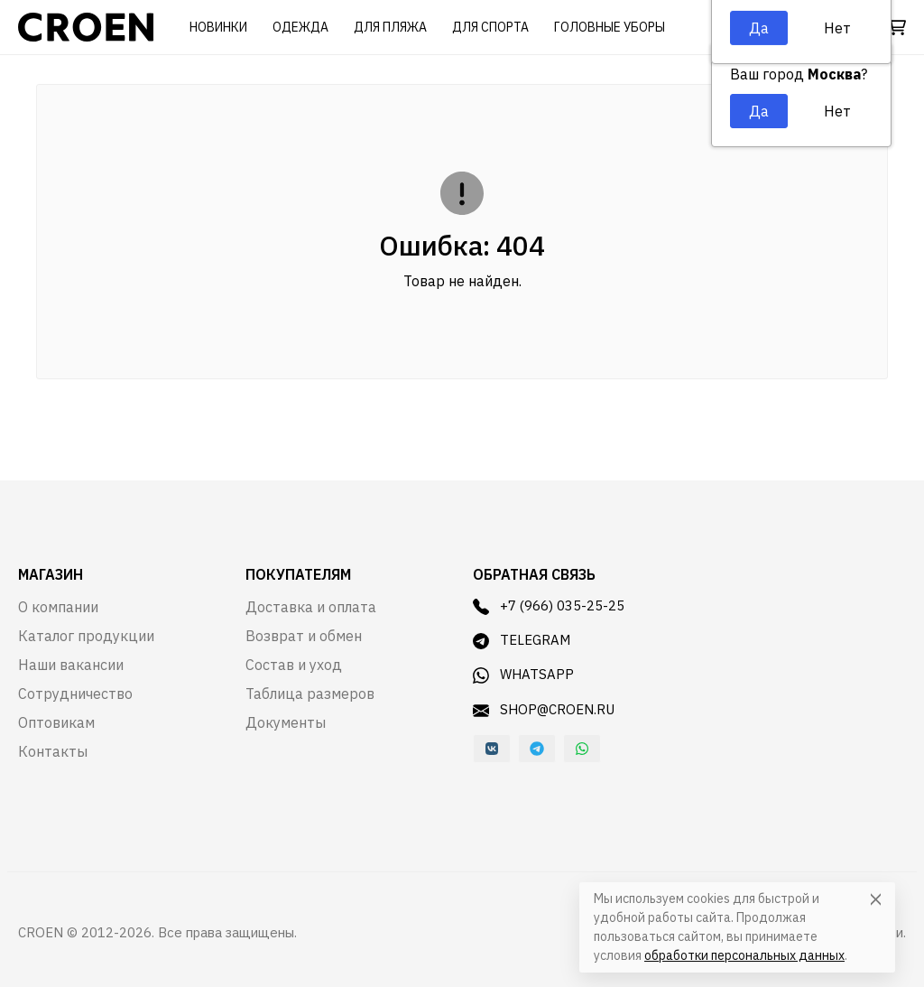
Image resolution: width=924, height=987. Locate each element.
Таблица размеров (309, 693)
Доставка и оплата (310, 607)
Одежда (300, 27)
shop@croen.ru (543, 710)
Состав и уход (293, 665)
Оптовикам (56, 722)
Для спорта (490, 27)
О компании (58, 607)
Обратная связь (534, 574)
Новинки (218, 27)
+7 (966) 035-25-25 (548, 606)
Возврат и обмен (303, 636)
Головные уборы (609, 27)
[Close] (876, 898)
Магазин (50, 574)
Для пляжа (390, 27)
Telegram (521, 640)
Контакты (53, 751)
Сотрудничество (75, 693)
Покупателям (298, 574)
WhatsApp (523, 675)
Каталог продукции (86, 636)
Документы (285, 722)
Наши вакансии (71, 665)
